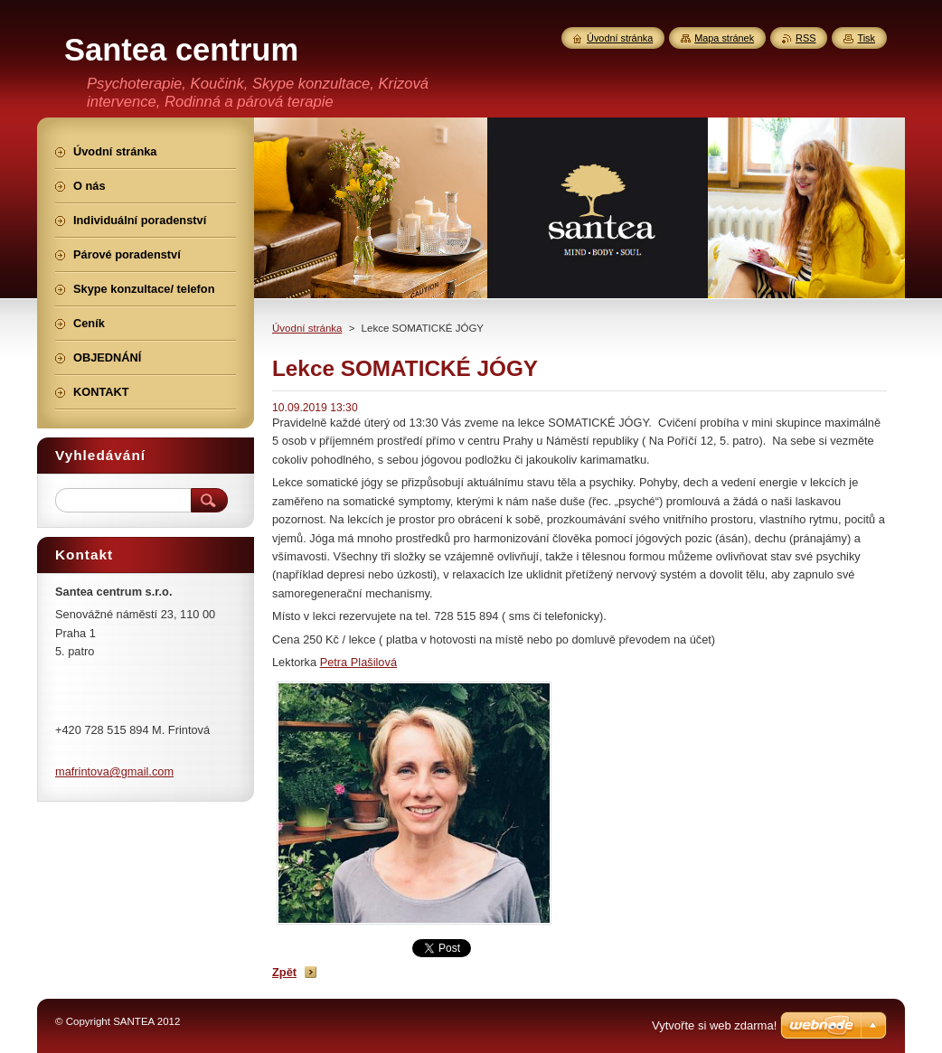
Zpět (284, 972)
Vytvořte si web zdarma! (714, 1025)
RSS (805, 38)
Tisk (866, 38)
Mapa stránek (724, 38)
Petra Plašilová (358, 662)
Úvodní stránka (307, 328)
